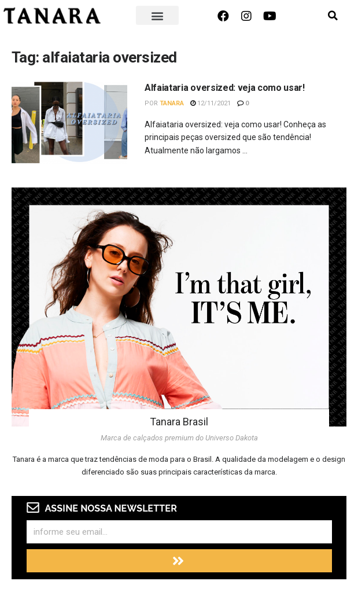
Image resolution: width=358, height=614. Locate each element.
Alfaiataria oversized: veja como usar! (225, 87)
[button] (157, 15)
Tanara (172, 103)
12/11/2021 (210, 103)
